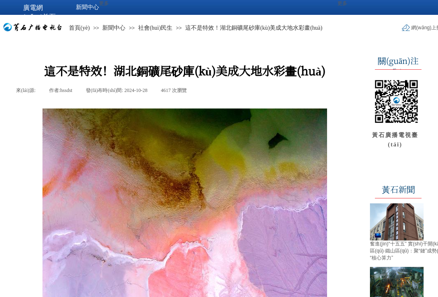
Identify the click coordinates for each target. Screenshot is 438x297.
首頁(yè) (79, 28)
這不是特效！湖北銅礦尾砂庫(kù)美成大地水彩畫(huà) (254, 28)
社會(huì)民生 (155, 28)
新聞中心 (113, 28)
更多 (342, 3)
